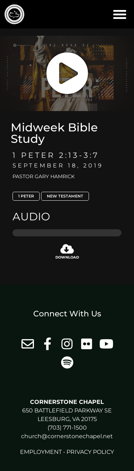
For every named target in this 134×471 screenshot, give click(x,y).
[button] (119, 14)
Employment (41, 452)
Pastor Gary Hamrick (44, 176)
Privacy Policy (90, 452)
